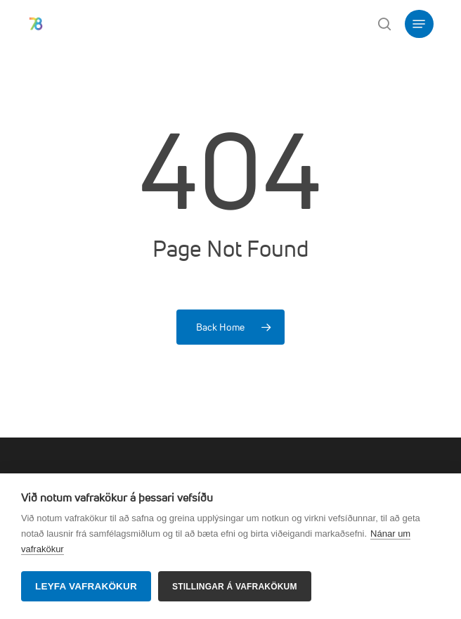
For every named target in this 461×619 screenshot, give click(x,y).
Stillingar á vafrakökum (234, 587)
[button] (419, 24)
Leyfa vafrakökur (86, 586)
